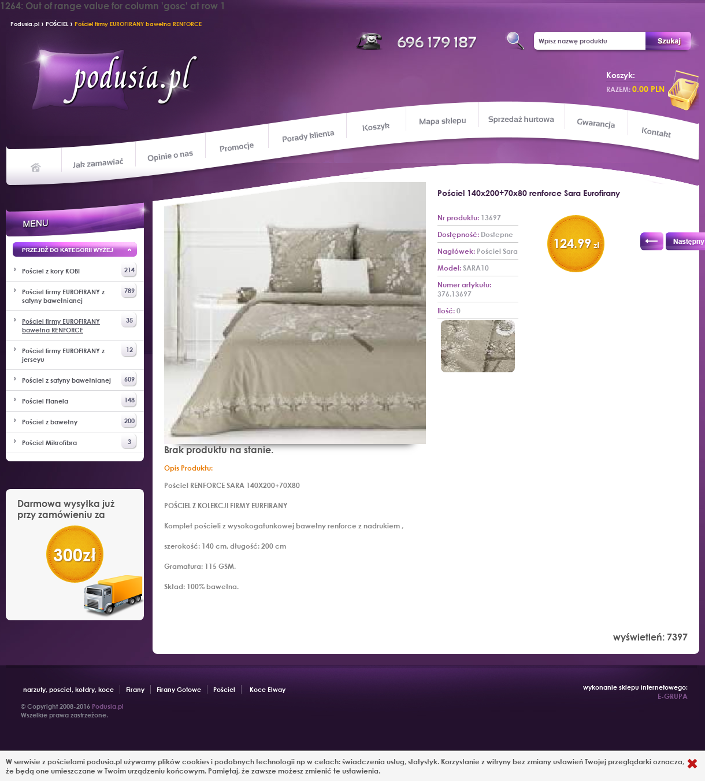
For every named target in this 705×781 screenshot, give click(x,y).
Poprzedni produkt (651, 241)
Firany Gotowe (179, 689)
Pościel (224, 689)
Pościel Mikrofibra (79, 441)
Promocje (237, 146)
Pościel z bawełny (79, 420)
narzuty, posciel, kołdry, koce (68, 689)
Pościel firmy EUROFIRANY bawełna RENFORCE (138, 24)
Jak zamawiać (99, 161)
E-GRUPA (673, 696)
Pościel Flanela (79, 400)
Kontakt (657, 133)
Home (36, 166)
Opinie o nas (170, 155)
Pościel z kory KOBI (79, 269)
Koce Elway (267, 689)
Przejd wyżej (75, 251)
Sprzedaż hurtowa (521, 119)
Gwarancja (595, 123)
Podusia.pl (24, 24)
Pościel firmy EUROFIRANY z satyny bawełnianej (79, 294)
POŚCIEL (57, 24)
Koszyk (376, 127)
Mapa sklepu (443, 120)
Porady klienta (307, 136)
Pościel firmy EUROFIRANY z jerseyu (79, 353)
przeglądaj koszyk (683, 90)
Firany (135, 689)
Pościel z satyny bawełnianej (79, 379)
